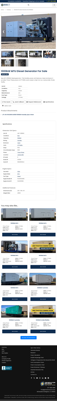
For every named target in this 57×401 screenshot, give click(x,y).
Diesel (18, 176)
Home (2, 9)
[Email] (45, 378)
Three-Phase (20, 152)
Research (33, 353)
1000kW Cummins (42, 288)
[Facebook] (31, 378)
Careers (4, 362)
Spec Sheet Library (35, 348)
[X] (34, 378)
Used (3, 351)
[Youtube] (37, 378)
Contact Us (34, 374)
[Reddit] (48, 378)
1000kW (19, 138)
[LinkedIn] (43, 378)
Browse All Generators (28, 338)
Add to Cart (6, 106)
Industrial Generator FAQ (37, 370)
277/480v (20, 145)
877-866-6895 (51, 1)
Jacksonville (20, 155)
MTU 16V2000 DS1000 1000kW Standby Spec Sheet (18, 114)
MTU (18, 174)
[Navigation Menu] (54, 5)
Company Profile (6, 359)
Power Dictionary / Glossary (38, 367)
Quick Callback (18, 102)
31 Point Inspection (6, 360)
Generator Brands (35, 350)
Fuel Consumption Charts (37, 362)
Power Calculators (35, 355)
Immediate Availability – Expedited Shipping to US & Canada (27, 1)
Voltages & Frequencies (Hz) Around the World (43, 360)
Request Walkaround (33, 102)
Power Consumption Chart (37, 365)
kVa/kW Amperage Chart (37, 357)
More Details (15, 234)
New (18, 135)
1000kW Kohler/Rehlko (42, 320)
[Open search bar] (28, 5)
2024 (18, 171)
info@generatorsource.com (48, 389)
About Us (4, 357)
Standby (19, 140)
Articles (32, 372)
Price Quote (6, 102)
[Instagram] (40, 378)
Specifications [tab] (7, 124)
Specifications (48, 102)
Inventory (9, 9)
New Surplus (5, 353)
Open (18, 143)
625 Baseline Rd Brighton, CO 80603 (46, 391)
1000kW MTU (14, 223)
